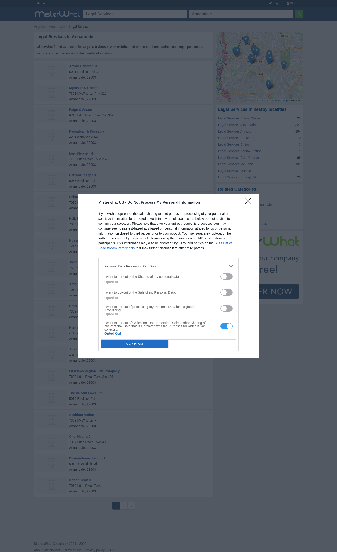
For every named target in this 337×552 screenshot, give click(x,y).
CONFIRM (134, 344)
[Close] (249, 202)
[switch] (226, 276)
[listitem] (168, 266)
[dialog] (168, 276)
